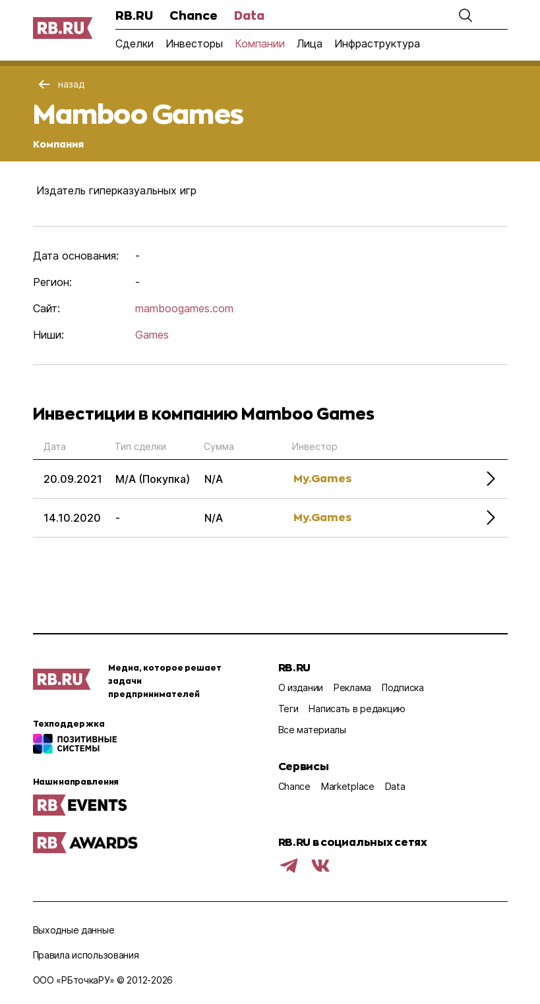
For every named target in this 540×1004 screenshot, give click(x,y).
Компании (260, 43)
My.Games (322, 478)
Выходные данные (74, 929)
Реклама (352, 687)
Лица (309, 43)
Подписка (403, 687)
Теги (288, 708)
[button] (465, 15)
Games (152, 334)
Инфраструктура (377, 43)
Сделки (134, 43)
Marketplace (348, 786)
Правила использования (86, 955)
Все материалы (312, 729)
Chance (193, 15)
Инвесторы (194, 43)
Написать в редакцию (357, 708)
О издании (300, 687)
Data (249, 15)
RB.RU (134, 15)
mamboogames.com (184, 308)
